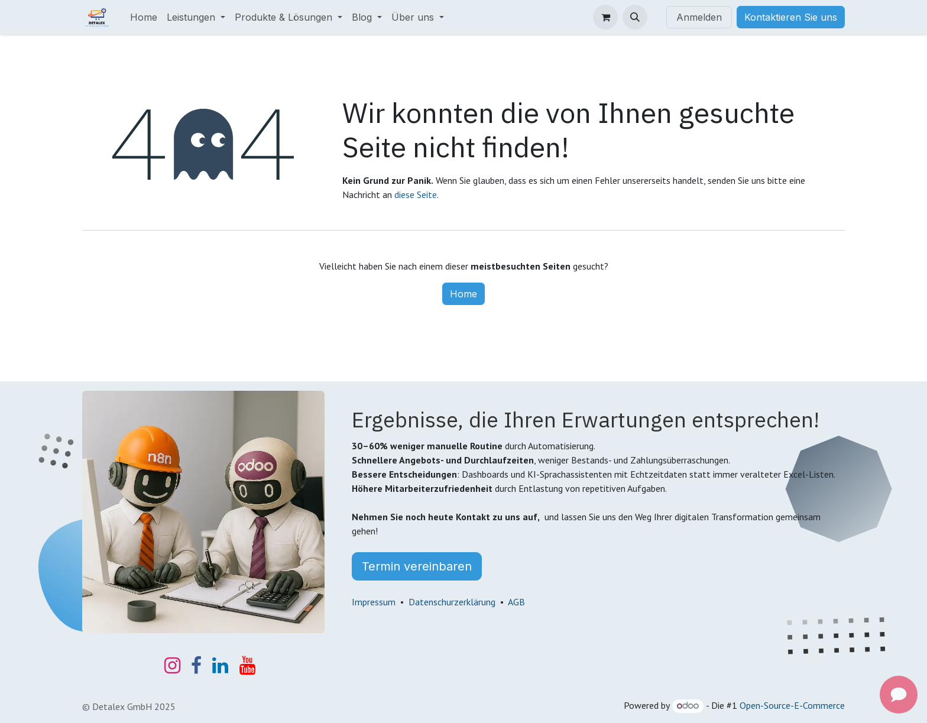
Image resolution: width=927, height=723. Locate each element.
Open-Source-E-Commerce (792, 705)
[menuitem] (143, 17)
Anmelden (699, 17)
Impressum (374, 602)
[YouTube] (247, 665)
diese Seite (415, 194)
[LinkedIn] (220, 665)
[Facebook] (196, 665)
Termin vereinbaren (417, 566)
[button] (635, 17)
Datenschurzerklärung (452, 602)
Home (463, 294)
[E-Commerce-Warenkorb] (605, 17)
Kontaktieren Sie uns (790, 17)
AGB (516, 602)
